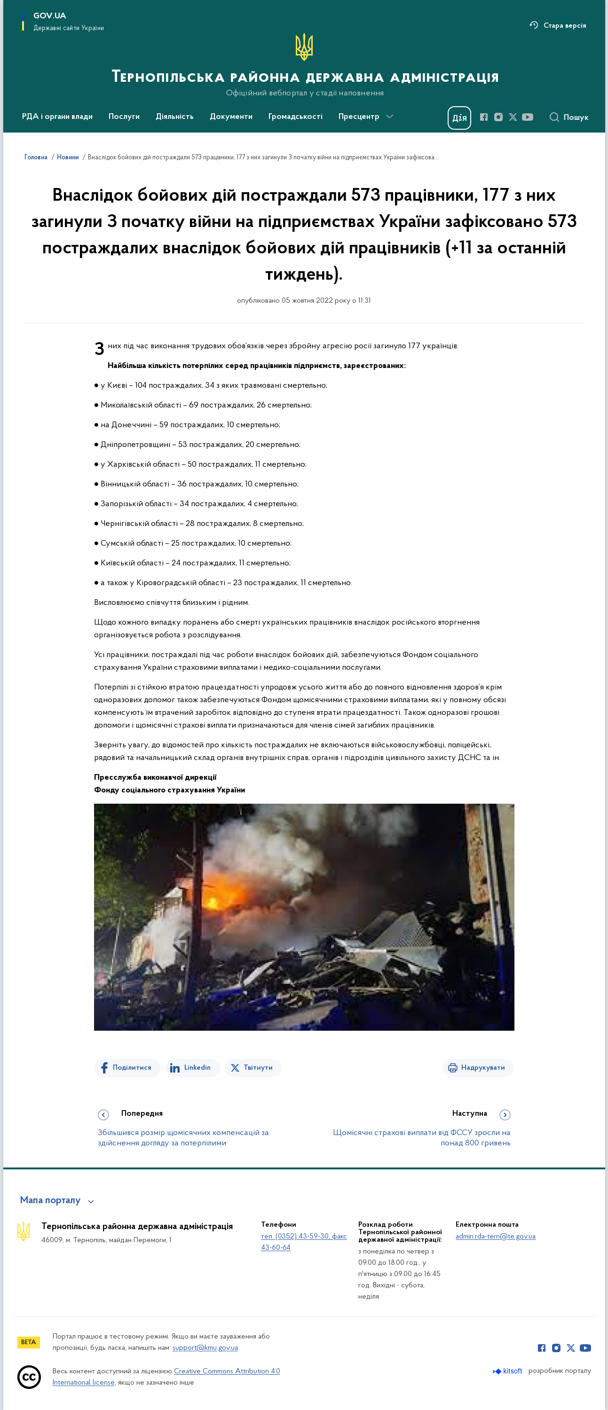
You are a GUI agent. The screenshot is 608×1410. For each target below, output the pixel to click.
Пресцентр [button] (359, 117)
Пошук (576, 118)
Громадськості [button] (295, 117)
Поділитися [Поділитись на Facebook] (132, 1068)
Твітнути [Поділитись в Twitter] (258, 1068)
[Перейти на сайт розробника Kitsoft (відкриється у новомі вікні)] (508, 1371)
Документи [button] (231, 117)
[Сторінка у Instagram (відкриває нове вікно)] (498, 117)
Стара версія (565, 26)
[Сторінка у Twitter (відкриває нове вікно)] (513, 117)
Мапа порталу (50, 1201)
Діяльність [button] (175, 117)
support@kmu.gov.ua (205, 1348)
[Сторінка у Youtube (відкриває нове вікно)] (527, 117)
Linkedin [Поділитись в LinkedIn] (197, 1068)
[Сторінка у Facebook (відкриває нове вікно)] (484, 117)
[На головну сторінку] (304, 65)
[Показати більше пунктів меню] (390, 117)
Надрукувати (483, 1068)
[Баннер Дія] (459, 118)
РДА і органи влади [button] (57, 117)
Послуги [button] (124, 117)
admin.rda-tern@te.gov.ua (496, 1236)
